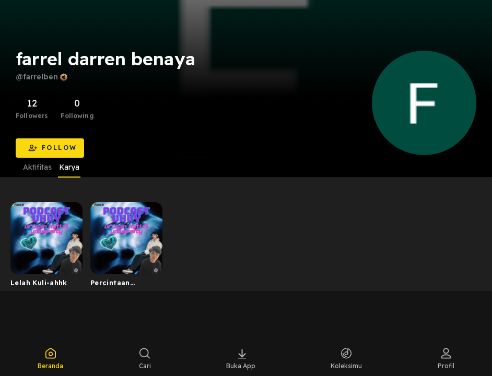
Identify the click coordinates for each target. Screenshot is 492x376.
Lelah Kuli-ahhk (38, 282)
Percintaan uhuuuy (110, 284)
